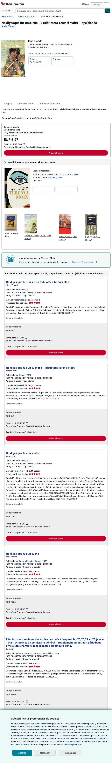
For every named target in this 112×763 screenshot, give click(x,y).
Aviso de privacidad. (73, 744)
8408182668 (48, 174)
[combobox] (59, 10)
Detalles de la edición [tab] (49, 103)
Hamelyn (18, 471)
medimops (19, 299)
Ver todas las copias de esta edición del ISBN (48, 53)
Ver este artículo (10, 135)
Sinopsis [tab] (8, 103)
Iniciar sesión (97, 4)
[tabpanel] (54, 114)
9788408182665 (70, 174)
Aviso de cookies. (73, 741)
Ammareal (19, 385)
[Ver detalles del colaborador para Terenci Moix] (8, 26)
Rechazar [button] (45, 753)
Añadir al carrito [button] (56, 153)
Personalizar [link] (70, 752)
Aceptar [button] (22, 753)
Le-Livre (18, 571)
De (39, 60)
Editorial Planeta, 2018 (51, 177)
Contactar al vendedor (14, 318)
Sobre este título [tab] (25, 103)
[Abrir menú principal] (6, 10)
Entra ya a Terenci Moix (85, 262)
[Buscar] (107, 10)
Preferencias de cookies (93, 738)
